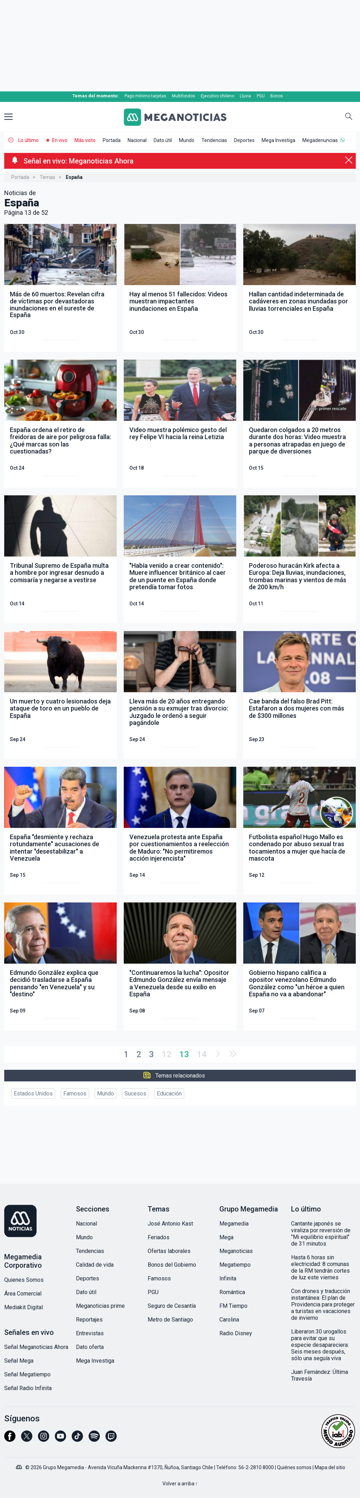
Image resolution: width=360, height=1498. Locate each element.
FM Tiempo (233, 1306)
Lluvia (245, 96)
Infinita (227, 1278)
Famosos (74, 1093)
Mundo (186, 140)
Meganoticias (236, 1251)
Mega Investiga (278, 140)
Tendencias (214, 140)
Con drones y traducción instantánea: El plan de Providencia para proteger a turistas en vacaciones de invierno (323, 1304)
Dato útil (163, 140)
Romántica (232, 1292)
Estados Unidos (33, 1093)
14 (202, 1054)
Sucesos (135, 1093)
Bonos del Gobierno (172, 1264)
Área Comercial (22, 1293)
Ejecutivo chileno (217, 96)
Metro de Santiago (170, 1319)
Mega (226, 1237)
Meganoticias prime (100, 1306)
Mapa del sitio (330, 1467)
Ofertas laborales (169, 1251)
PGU (261, 96)
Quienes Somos (24, 1280)
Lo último (28, 140)
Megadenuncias (320, 140)
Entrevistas (90, 1333)
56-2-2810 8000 (256, 1467)
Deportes (244, 140)
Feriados (158, 1237)
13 (184, 1054)
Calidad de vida (95, 1264)
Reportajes (89, 1319)
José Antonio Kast (170, 1223)
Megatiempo (235, 1264)
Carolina (229, 1319)
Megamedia (234, 1223)
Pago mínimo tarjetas (145, 96)
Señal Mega (18, 1360)
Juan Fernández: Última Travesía (319, 1375)
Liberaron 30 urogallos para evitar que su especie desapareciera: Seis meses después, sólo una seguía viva (320, 1345)
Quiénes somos (294, 1467)
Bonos (276, 96)
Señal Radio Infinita (28, 1388)
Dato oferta (90, 1347)
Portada (112, 140)
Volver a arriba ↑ (180, 1483)
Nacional (137, 140)
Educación (169, 1093)
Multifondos (183, 96)
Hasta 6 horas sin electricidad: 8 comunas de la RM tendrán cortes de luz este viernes (320, 1267)
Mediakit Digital (23, 1307)
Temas (47, 177)
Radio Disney (235, 1333)
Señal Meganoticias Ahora (36, 1347)
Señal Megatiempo (27, 1374)
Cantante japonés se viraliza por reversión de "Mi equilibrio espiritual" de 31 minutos (321, 1233)
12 (167, 1054)
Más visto (85, 140)
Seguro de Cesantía (172, 1306)
